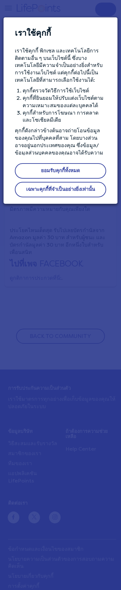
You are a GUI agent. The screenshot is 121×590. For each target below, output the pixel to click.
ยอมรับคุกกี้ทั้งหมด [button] (60, 170)
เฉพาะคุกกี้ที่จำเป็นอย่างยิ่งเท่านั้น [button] (60, 189)
